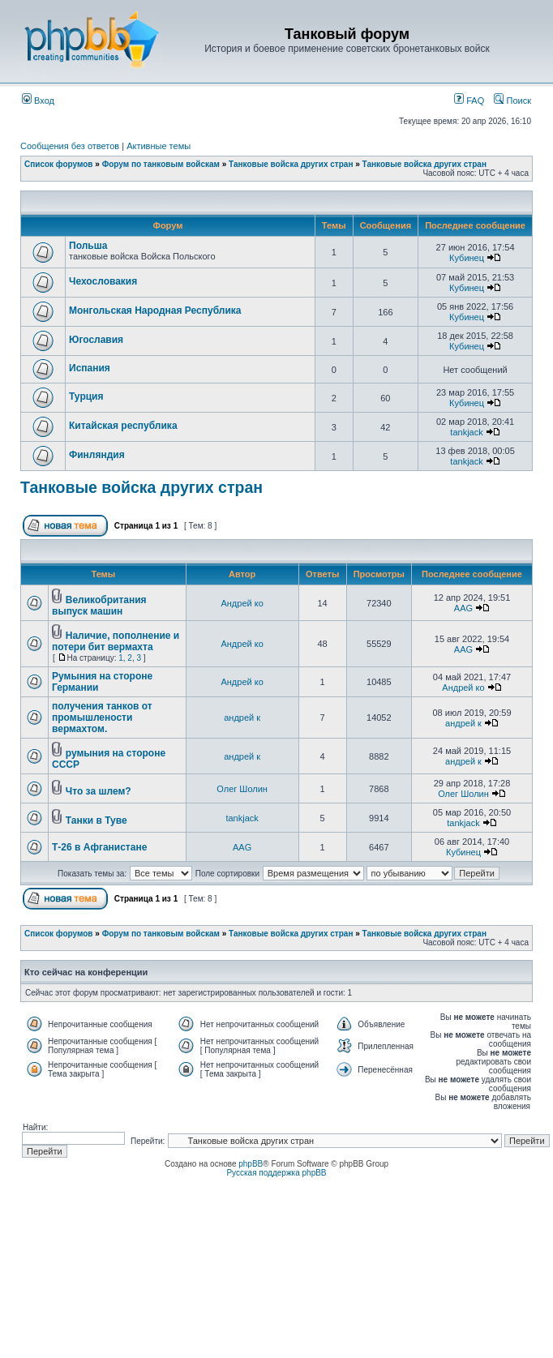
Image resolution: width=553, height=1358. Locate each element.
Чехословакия (103, 281)
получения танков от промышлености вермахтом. (102, 717)
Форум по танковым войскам (161, 164)
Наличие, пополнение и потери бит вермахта (115, 641)
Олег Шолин (242, 789)
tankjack (466, 432)
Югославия (96, 339)
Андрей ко (242, 603)
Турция (86, 396)
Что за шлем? (98, 791)
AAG (463, 608)
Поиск (512, 100)
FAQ (469, 100)
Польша (88, 245)
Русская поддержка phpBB (276, 1172)
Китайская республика (123, 425)
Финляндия (97, 455)
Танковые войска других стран (291, 164)
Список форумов (58, 164)
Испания (89, 368)
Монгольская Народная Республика (155, 310)
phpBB (250, 1163)
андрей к (242, 717)
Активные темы (158, 146)
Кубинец (466, 258)
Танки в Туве (96, 820)
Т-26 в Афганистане (99, 847)
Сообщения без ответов (69, 146)
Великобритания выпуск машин (99, 605)
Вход (38, 100)
